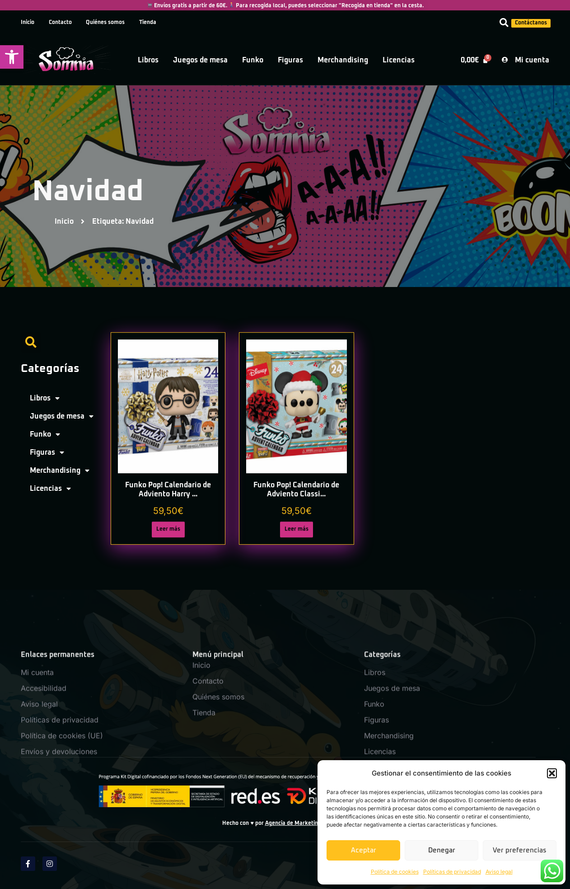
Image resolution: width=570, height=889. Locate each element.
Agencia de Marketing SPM (299, 823)
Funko (252, 60)
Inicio (27, 22)
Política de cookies (395, 871)
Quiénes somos (105, 22)
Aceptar (363, 850)
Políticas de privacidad (452, 871)
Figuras (290, 60)
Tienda (148, 22)
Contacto (60, 22)
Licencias (399, 60)
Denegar (441, 850)
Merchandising (343, 60)
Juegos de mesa (200, 60)
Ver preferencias (520, 850)
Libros (148, 60)
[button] (11, 57)
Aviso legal (499, 871)
